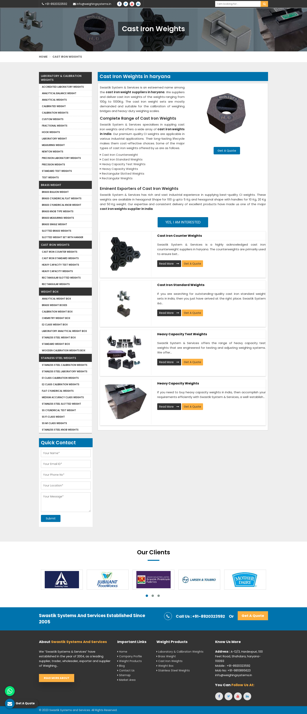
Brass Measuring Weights (58, 217)
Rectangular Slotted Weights (61, 277)
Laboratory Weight (54, 138)
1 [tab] (147, 596)
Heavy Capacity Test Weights (182, 334)
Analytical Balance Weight (59, 93)
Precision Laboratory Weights (61, 158)
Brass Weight (51, 185)
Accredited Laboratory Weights (63, 86)
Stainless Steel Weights (58, 358)
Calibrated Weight (54, 106)
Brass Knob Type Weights (57, 211)
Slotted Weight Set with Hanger (62, 237)
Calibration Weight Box (57, 311)
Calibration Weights (55, 112)
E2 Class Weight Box (55, 324)
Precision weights (53, 164)
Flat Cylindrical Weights (58, 391)
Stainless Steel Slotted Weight (61, 403)
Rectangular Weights (56, 284)
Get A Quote (227, 150)
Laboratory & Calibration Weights (61, 78)
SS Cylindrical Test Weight (59, 410)
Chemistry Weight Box (56, 318)
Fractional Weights (54, 125)
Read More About (56, 678)
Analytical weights (54, 99)
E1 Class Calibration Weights (60, 378)
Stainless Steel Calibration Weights (64, 365)
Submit (51, 518)
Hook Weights (51, 132)
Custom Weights (52, 119)
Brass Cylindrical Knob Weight (61, 205)
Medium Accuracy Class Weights (63, 397)
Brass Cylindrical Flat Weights (61, 198)
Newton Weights (52, 151)
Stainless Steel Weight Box (59, 337)
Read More (169, 264)
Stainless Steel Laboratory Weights (64, 371)
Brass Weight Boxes (54, 305)
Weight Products (129, 661)
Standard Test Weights (57, 171)
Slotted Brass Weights (56, 230)
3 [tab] (158, 596)
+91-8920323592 (54, 4)
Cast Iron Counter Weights (179, 235)
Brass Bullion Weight (55, 192)
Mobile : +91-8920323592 (232, 666)
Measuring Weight (53, 145)
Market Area (126, 680)
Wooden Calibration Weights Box (63, 350)
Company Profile (129, 656)
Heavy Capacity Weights (178, 383)
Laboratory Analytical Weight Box (64, 331)
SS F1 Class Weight (53, 416)
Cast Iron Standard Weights (180, 285)
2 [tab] (153, 596)
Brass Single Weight (54, 224)
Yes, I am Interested (182, 222)
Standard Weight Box (56, 344)
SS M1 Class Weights (54, 423)
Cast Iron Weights (55, 245)
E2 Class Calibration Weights (60, 384)
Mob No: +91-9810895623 (233, 670)
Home (43, 57)
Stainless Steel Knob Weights (60, 429)
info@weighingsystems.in (92, 4)
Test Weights (50, 177)
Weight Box (50, 292)
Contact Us (126, 670)
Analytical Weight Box (56, 298)
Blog (121, 666)
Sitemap (124, 675)
